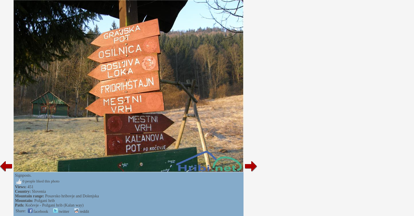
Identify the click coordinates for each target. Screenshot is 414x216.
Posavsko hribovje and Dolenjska (72, 196)
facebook (38, 211)
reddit (81, 211)
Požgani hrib (44, 201)
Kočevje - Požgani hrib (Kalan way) (54, 205)
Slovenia (39, 191)
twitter (61, 211)
